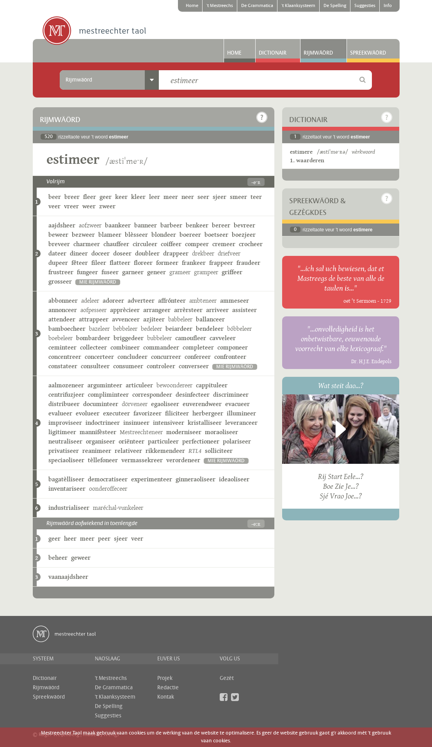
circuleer (145, 244)
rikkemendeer (165, 450)
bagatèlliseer (66, 479)
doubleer (147, 253)
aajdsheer (61, 225)
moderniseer (183, 432)
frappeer (221, 262)
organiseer (100, 441)
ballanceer (210, 319)
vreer (71, 206)
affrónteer (172, 300)
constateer (62, 366)
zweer (107, 206)
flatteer (120, 262)
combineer (125, 347)
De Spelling (335, 6)
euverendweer (202, 403)
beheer (58, 557)
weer (89, 206)
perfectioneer (200, 441)
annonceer (62, 309)
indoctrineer (102, 422)
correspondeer (152, 394)
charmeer (86, 244)
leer (154, 196)
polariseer (237, 441)
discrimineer (231, 394)
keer (121, 196)
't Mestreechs (219, 6)
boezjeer (244, 234)
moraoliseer (221, 432)
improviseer (65, 422)
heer (70, 538)
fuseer (110, 272)
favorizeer (147, 413)
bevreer (244, 225)
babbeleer (180, 319)
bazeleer (99, 328)
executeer (116, 413)
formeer (167, 262)
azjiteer (154, 319)
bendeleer (210, 328)
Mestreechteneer (141, 432)
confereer (198, 356)
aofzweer (90, 225)
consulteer (95, 366)
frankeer (194, 262)
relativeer (128, 450)
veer (54, 206)
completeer (198, 347)
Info (388, 6)
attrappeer (93, 319)
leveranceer (241, 422)
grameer (179, 272)
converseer (194, 366)
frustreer (60, 272)
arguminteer (104, 385)
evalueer (60, 413)
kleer (138, 196)
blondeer (163, 234)
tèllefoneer (103, 460)
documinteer (100, 403)
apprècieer (125, 309)
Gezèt (227, 678)
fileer (98, 262)
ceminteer (62, 347)
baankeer (118, 225)
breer (72, 196)
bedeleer (151, 328)
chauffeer (116, 244)
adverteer (141, 300)
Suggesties (364, 6)
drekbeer (203, 253)
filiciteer (177, 413)
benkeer (197, 225)
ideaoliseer (234, 479)
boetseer (216, 234)
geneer (156, 272)
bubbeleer (159, 338)
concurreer (166, 356)
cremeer (223, 244)
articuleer (139, 385)
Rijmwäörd (318, 53)
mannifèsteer (98, 432)
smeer (238, 196)
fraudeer (248, 262)
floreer (143, 262)
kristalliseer (205, 422)
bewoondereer (174, 385)
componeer (232, 347)
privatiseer (63, 450)
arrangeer (157, 309)
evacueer (237, 403)
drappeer (175, 253)
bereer (221, 225)
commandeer (161, 347)
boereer (190, 234)
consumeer (128, 366)
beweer (58, 234)
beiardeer (178, 328)
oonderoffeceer (108, 488)
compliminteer (108, 394)
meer (171, 196)
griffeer (232, 272)
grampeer (206, 272)
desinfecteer (193, 394)
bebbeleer (125, 328)
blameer (109, 234)
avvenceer (126, 319)
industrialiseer (68, 507)
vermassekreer (142, 460)
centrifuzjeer (66, 394)
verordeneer (183, 460)
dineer (79, 253)
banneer (145, 225)
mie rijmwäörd (97, 282)
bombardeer (93, 338)
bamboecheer (66, 328)
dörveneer (135, 403)
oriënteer (131, 441)
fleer (89, 196)
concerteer (99, 356)
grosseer (60, 281)
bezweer (83, 234)
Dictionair (272, 53)
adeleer (90, 300)
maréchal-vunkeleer (118, 507)
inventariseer (66, 488)
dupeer (58, 262)
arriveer (217, 309)
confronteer (230, 356)
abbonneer (63, 300)
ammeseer (234, 300)
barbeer (171, 225)
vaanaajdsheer (68, 576)
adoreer (113, 300)
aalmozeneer (66, 385)
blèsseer (136, 234)
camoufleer (190, 338)
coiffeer (171, 244)
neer (187, 196)
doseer (122, 253)
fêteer (79, 262)
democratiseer (108, 479)
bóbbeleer (239, 328)
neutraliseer (65, 441)
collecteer (93, 347)
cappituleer (212, 385)
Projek (164, 678)
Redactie (168, 688)
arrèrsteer (188, 309)
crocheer (251, 244)
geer (106, 196)
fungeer (87, 272)
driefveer (229, 253)
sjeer (219, 196)
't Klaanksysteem (298, 6)
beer (54, 196)
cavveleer (223, 338)
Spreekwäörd (368, 53)
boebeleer (60, 338)
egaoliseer (165, 403)
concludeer (132, 356)
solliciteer (219, 450)
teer (256, 196)
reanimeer (96, 450)
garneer (133, 272)
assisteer (244, 309)
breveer (59, 244)
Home (192, 6)
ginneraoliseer (195, 479)
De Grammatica (257, 6)
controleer (161, 366)
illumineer (241, 413)
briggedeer (129, 338)
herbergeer (207, 413)
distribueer (64, 403)
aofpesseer (93, 309)
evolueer (88, 413)
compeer (197, 244)
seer (203, 196)
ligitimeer (62, 432)
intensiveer (168, 422)
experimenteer (151, 479)
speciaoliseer (66, 460)
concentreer (64, 356)
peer (104, 538)
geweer (81, 557)
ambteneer (203, 300)
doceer (100, 253)
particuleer (163, 441)
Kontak (165, 697)
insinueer (136, 422)
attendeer (61, 319)
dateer (57, 253)
